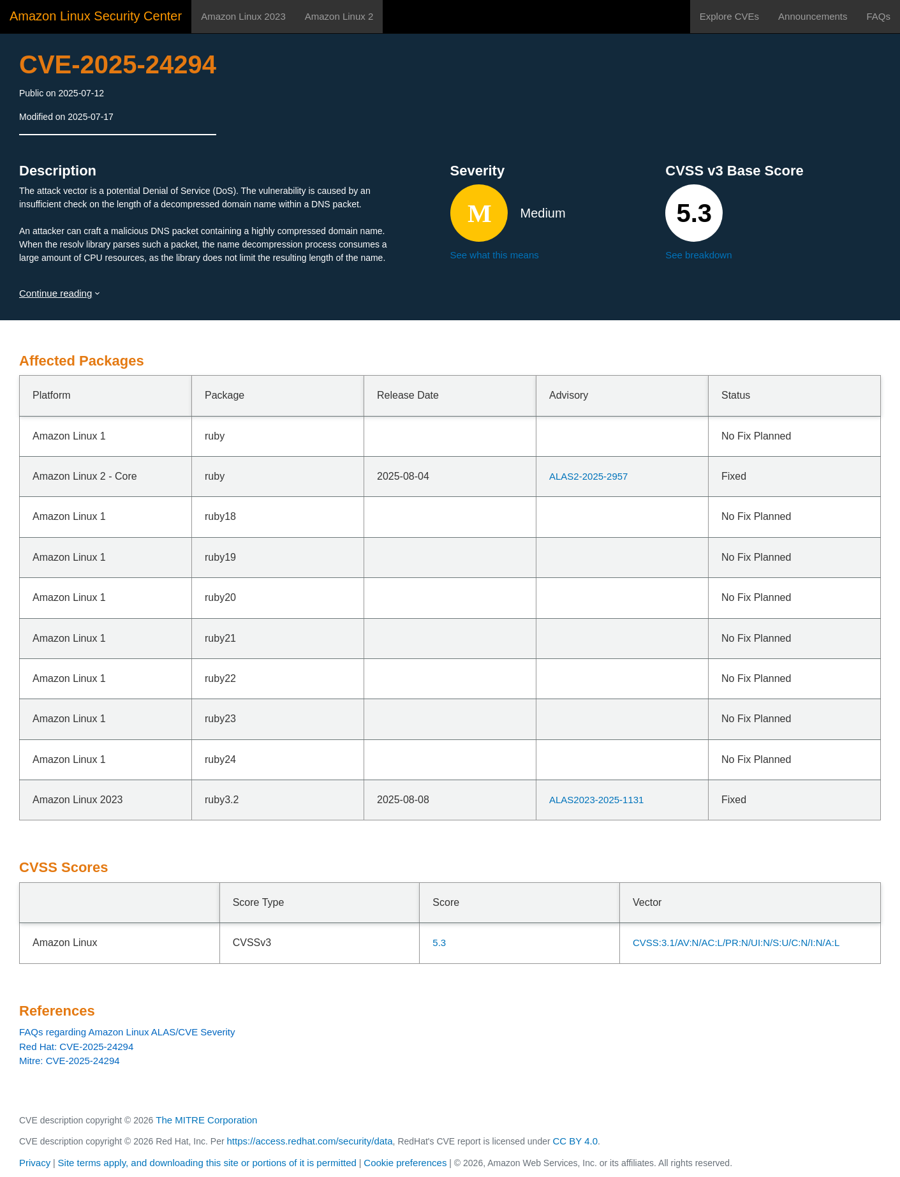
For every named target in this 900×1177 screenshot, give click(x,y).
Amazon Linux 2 (339, 16)
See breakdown (698, 254)
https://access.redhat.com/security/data (309, 1141)
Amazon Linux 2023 (243, 16)
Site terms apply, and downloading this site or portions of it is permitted (207, 1162)
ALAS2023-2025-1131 (596, 799)
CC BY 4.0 (575, 1141)
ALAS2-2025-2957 (588, 476)
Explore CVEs (729, 16)
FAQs (878, 16)
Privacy (34, 1162)
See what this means (494, 254)
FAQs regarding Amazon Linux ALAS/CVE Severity (127, 1031)
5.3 (439, 942)
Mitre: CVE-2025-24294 (69, 1060)
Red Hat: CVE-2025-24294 (76, 1046)
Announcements (812, 16)
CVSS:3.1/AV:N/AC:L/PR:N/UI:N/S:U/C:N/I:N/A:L (736, 942)
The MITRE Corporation (206, 1119)
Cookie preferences (405, 1162)
